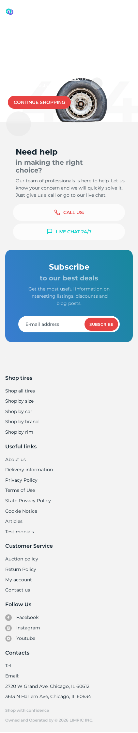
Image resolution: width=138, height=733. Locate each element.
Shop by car (18, 411)
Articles (13, 521)
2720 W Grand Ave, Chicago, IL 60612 (46, 686)
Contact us (66, 78)
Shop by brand (21, 422)
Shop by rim (19, 432)
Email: (12, 676)
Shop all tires (20, 391)
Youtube (20, 638)
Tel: (8, 666)
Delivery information (28, 470)
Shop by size (19, 401)
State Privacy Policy (27, 501)
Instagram (22, 628)
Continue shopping (39, 102)
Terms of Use (20, 490)
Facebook (21, 617)
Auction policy (21, 559)
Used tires (17, 33)
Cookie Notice (21, 511)
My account (18, 580)
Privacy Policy (20, 480)
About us (15, 459)
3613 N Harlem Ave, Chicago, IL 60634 (47, 696)
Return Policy (20, 569)
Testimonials (19, 532)
